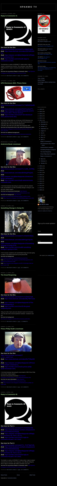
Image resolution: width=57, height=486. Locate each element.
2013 (40, 181)
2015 (40, 176)
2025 (40, 111)
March (42, 158)
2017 (40, 172)
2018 (40, 170)
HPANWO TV (28, 7)
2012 (40, 183)
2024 (40, 113)
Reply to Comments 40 (9, 394)
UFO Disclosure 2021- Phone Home (13, 83)
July (42, 133)
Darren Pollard (41, 80)
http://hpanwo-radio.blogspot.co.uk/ (45, 49)
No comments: (25, 75)
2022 (40, 118)
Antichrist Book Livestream (11, 144)
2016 (40, 174)
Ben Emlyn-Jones (44, 204)
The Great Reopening (8, 275)
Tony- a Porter (41, 78)
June (42, 135)
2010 (40, 187)
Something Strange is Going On (12, 208)
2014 (40, 179)
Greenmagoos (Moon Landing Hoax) (46, 82)
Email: (39, 241)
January (43, 163)
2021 (40, 120)
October (43, 126)
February (43, 161)
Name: (39, 231)
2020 (40, 166)
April (42, 139)
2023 (40, 115)
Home (18, 475)
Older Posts (32, 475)
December (43, 122)
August (42, 130)
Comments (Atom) (12, 478)
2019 (40, 168)
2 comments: (24, 321)
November (43, 124)
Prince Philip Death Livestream (12, 329)
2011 (40, 185)
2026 (40, 109)
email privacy (51, 255)
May (42, 137)
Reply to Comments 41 (9, 16)
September (43, 128)
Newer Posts (4, 475)
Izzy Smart (40, 84)
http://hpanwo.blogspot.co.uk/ (44, 41)
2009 (40, 190)
